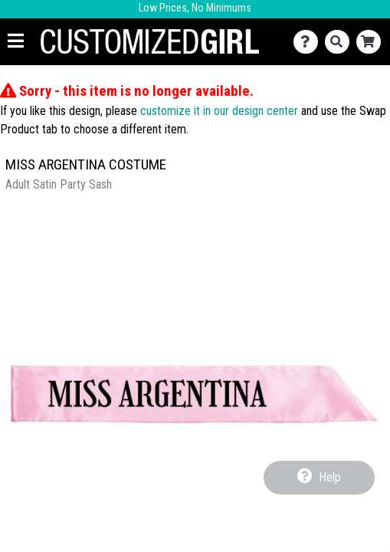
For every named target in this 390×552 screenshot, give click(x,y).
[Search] (340, 42)
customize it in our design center (219, 111)
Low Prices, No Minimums (195, 8)
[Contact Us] (309, 42)
